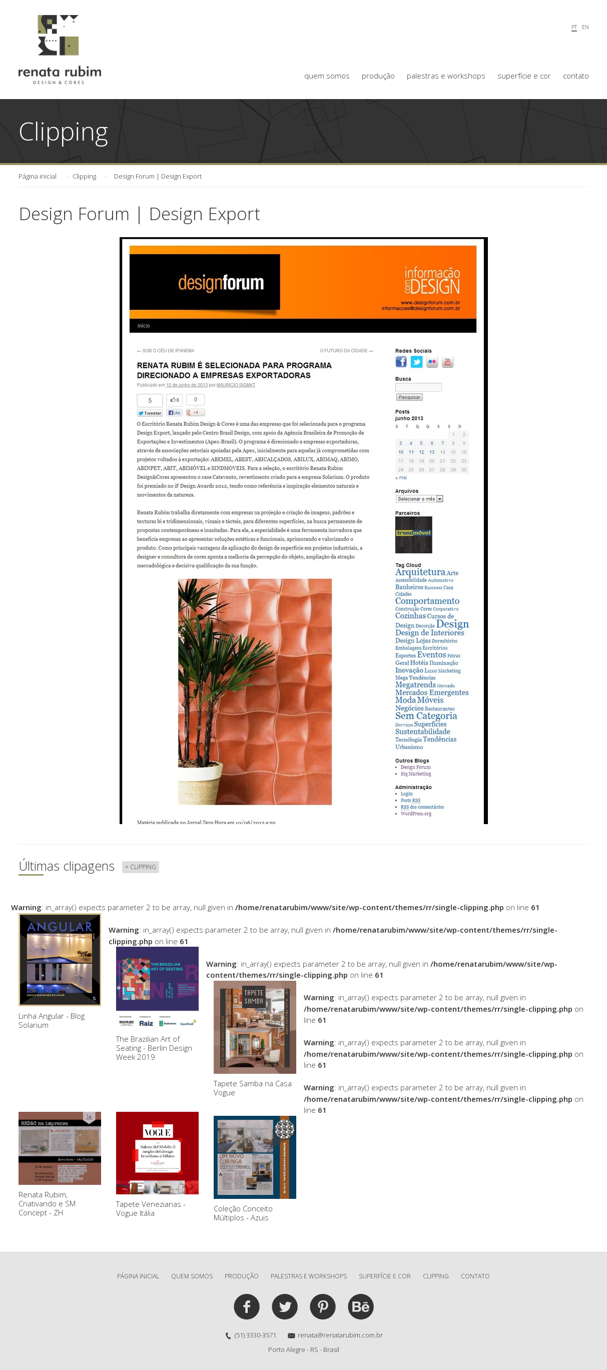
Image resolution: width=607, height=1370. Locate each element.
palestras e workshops (446, 76)
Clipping (84, 176)
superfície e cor (524, 76)
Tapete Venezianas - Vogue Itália (157, 1165)
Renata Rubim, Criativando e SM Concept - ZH (60, 1165)
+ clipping (140, 867)
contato (576, 76)
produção (378, 76)
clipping (436, 1276)
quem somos (327, 76)
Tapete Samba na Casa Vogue (255, 1039)
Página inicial (38, 176)
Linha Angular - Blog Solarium (60, 971)
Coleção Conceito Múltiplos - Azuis (255, 1169)
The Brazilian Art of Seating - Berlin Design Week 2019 (157, 1004)
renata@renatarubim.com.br (340, 1334)
